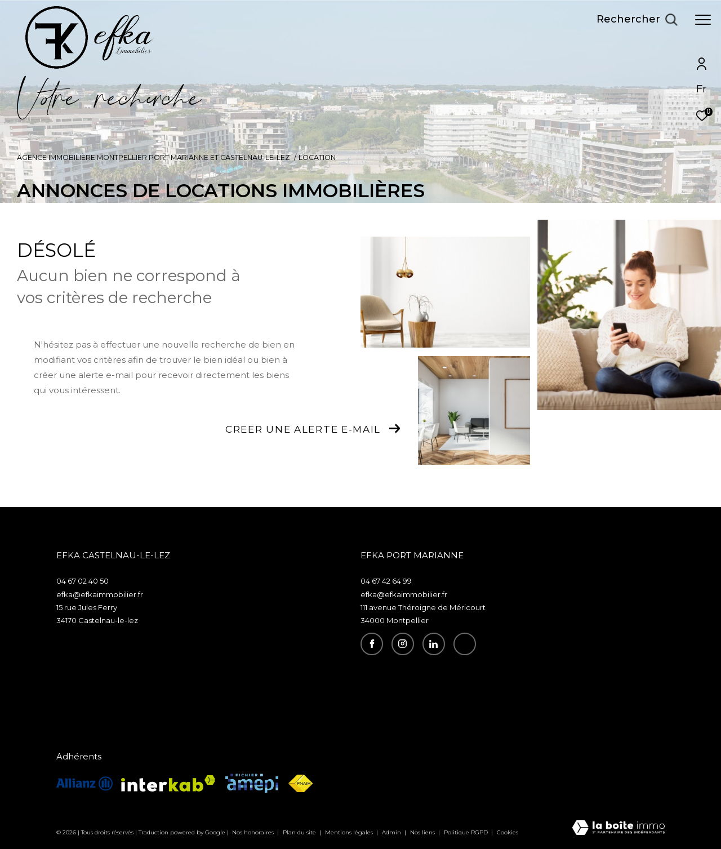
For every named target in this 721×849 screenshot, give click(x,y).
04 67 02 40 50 (82, 580)
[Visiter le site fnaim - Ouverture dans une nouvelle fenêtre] (300, 783)
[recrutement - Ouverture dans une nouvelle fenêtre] (464, 644)
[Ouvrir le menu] (703, 19)
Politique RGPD (466, 832)
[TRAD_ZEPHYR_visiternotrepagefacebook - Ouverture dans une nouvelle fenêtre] (371, 644)
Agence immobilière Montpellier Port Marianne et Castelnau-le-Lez (153, 157)
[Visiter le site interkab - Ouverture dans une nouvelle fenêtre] (168, 783)
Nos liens (423, 832)
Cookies (507, 832)
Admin (392, 832)
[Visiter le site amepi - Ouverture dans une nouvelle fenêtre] (252, 783)
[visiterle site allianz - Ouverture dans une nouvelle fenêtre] (84, 783)
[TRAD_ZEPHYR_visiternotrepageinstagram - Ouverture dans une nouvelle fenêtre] (402, 644)
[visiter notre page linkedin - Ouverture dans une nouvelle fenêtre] (433, 644)
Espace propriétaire (495, 678)
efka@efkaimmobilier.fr (99, 594)
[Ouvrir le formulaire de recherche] (637, 19)
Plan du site (300, 832)
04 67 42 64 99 (386, 580)
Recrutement (482, 668)
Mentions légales (350, 832)
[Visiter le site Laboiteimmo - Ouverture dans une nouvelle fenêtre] (618, 828)
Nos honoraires (253, 832)
